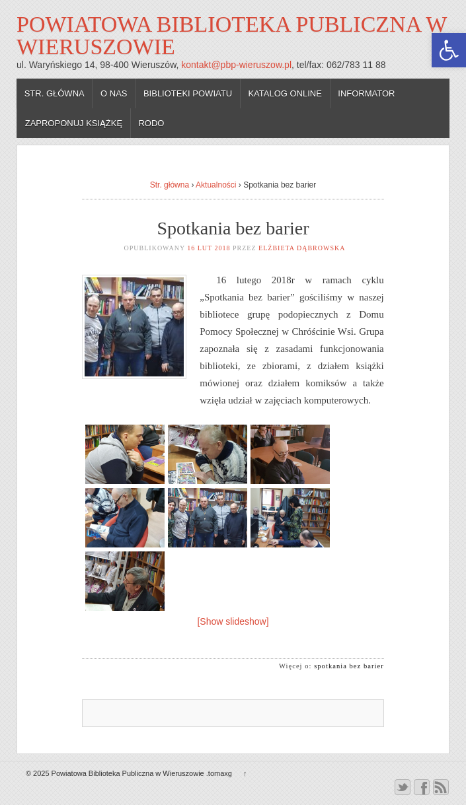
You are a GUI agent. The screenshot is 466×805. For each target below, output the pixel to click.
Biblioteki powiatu (187, 93)
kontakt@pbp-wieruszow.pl (236, 64)
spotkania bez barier (349, 666)
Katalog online (285, 93)
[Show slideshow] (232, 621)
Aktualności (216, 185)
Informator (366, 93)
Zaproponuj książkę (73, 123)
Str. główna (54, 93)
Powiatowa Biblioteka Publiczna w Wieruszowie (232, 35)
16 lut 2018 (208, 248)
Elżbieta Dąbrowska (301, 248)
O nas (113, 93)
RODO (151, 123)
